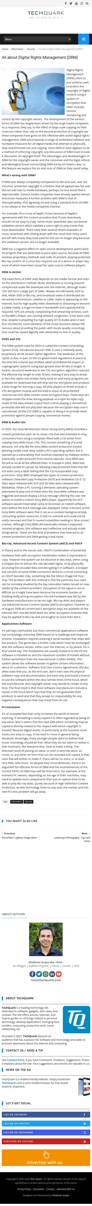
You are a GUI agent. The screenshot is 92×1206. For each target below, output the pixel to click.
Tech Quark (36, 1181)
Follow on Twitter (47, 1125)
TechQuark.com (12, 1085)
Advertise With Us (66, 1191)
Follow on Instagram (47, 1134)
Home (5, 50)
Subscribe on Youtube (47, 1143)
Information (17, 50)
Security (31, 50)
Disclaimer (38, 1191)
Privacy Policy (24, 1191)
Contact (50, 1191)
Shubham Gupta (60, 1197)
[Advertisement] (46, 883)
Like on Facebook (47, 1117)
